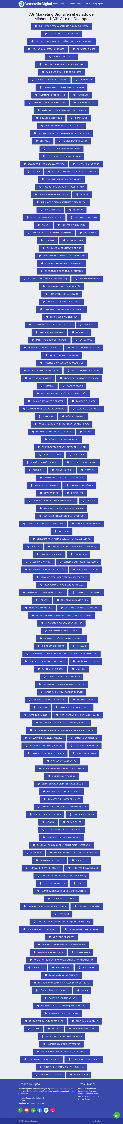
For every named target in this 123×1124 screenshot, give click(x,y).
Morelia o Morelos (84, 753)
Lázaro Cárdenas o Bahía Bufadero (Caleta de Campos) (62, 615)
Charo (78, 883)
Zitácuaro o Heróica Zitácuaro (44, 217)
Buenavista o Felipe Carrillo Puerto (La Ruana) (61, 723)
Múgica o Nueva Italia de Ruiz (61, 439)
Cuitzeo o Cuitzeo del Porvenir (49, 80)
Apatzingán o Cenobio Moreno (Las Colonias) (61, 1052)
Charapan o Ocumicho (84, 1021)
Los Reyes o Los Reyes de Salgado (61, 156)
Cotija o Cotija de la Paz (61, 761)
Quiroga (82, 194)
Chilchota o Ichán (84, 49)
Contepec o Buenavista (84, 746)
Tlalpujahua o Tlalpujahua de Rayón (61, 692)
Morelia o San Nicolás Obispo (61, 1013)
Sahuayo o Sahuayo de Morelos (46, 700)
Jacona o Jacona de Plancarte (45, 401)
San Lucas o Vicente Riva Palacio (61, 837)
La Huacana (83, 340)
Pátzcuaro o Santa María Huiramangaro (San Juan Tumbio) (61, 730)
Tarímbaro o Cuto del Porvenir (49, 340)
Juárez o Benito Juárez (61, 899)
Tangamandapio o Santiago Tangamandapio (61, 807)
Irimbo (82, 990)
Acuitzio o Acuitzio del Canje (61, 998)
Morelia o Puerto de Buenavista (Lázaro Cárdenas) (61, 133)
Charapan (42, 141)
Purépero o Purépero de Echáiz (41, 348)
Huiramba (76, 210)
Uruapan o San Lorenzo (71, 225)
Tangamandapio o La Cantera (61, 631)
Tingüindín (35, 470)
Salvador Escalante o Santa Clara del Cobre (61, 577)
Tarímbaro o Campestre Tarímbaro (61, 830)
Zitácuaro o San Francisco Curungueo (61, 309)
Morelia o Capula (84, 700)
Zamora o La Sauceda (50, 669)
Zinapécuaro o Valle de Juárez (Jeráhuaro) (72, 547)
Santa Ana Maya (50, 210)
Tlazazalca (88, 233)
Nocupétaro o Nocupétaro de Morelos (61, 585)
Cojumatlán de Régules (86, 524)
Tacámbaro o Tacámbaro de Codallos (50, 325)
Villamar (79, 646)
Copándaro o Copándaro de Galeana (43, 592)
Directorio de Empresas (87, 1091)
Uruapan (42, 600)
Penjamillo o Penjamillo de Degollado (61, 478)
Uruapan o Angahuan (61, 937)
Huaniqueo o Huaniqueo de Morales (61, 1036)
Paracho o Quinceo (36, 715)
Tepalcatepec (72, 822)
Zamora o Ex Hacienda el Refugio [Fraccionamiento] (61, 922)
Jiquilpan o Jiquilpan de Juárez (42, 1059)
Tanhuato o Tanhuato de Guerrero (61, 72)
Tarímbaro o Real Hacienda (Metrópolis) (61, 516)
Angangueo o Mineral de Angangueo (61, 263)
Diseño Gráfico (58, 4)
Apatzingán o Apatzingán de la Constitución (61, 393)
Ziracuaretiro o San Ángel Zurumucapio (61, 64)
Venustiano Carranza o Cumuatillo (43, 524)
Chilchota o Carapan (38, 562)
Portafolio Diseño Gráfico (88, 1094)
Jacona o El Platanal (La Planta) (61, 302)
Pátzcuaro (80, 95)
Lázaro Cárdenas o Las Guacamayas (43, 164)
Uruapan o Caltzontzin (50, 860)
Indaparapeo (78, 118)
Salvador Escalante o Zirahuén (45, 753)
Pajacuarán (83, 80)
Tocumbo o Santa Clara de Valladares (61, 363)
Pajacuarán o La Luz (61, 57)
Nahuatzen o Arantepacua (61, 317)
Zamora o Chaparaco (49, 554)
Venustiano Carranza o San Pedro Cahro (61, 256)
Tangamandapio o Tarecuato (39, 929)
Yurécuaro (46, 416)
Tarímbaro (86, 325)
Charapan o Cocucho (85, 569)
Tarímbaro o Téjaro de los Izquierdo (43, 409)
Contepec (47, 240)
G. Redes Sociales (75, 4)
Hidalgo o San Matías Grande (61, 34)
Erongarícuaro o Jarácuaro (61, 294)
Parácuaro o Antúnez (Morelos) (43, 746)
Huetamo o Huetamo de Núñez (42, 868)
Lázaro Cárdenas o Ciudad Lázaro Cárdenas (61, 891)
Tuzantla (88, 470)
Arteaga (54, 1029)
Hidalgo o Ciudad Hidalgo (82, 462)
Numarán (47, 386)
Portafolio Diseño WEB (87, 1089)
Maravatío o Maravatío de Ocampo (79, 378)
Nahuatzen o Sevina (87, 279)
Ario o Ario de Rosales (38, 378)
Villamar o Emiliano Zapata (83, 370)
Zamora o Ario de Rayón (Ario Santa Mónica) (61, 876)
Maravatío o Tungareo (86, 164)
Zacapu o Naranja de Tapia (45, 814)
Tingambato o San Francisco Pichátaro (61, 508)
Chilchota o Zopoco (81, 814)
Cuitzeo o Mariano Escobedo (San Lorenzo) (72, 171)
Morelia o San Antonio (38, 608)
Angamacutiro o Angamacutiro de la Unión (61, 447)
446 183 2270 (23, 1101)
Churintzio (35, 967)
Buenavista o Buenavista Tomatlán (45, 569)
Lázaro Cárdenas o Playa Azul (41, 370)
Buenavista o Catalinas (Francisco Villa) (61, 684)
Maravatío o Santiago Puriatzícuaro (61, 126)
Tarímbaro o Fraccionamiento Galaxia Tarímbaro (61, 26)
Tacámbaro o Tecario (85, 661)
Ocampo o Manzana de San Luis (82, 929)
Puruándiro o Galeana (82, 1029)
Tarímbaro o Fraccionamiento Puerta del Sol (61, 202)
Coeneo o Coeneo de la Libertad (61, 677)
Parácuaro (34, 853)
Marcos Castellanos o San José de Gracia (73, 853)
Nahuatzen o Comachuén (48, 952)
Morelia (33, 547)
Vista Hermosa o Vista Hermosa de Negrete (61, 784)
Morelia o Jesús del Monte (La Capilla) (61, 638)
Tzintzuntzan (80, 952)
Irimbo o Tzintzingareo (44, 485)
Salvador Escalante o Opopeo (72, 707)
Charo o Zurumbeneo (52, 883)
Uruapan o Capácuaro (83, 217)
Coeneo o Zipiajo (84, 103)
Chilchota (76, 455)
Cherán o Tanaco (50, 455)
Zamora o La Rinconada (84, 738)
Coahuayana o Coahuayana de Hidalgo (77, 715)
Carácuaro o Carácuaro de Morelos (61, 623)
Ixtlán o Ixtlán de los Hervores (61, 149)
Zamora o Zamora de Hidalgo (61, 975)
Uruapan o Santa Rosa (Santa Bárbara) (45, 279)
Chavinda (40, 707)
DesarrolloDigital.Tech (96, 1121)
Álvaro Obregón (72, 386)
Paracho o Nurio (62, 470)
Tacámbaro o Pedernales (50, 95)
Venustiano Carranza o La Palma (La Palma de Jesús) (61, 539)
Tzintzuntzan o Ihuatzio (73, 141)
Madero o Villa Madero (86, 409)
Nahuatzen (79, 860)
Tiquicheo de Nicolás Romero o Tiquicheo (51, 501)
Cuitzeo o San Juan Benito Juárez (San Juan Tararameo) (61, 41)
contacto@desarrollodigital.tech (31, 1098)
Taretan (88, 501)
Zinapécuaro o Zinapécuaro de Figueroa (61, 87)
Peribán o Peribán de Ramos (42, 462)
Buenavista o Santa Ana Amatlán (61, 286)
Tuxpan (85, 432)
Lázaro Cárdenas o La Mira (83, 348)
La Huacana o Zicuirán (61, 776)
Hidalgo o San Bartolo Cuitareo (46, 49)
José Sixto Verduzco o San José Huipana (61, 187)
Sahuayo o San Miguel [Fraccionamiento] (61, 768)
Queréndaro (75, 493)
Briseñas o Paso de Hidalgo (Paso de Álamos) (61, 1006)
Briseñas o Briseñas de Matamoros (51, 432)
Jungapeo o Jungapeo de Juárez (61, 799)
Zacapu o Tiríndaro (83, 401)
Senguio (48, 822)
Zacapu (43, 225)
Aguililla (79, 669)
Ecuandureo (86, 967)
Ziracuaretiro (49, 493)
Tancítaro (61, 914)
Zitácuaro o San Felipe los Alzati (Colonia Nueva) (61, 424)
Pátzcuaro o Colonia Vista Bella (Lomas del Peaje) (61, 983)
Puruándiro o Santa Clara (72, 600)
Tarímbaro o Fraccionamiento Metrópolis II (61, 110)
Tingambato (78, 554)
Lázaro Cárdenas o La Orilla (52, 990)
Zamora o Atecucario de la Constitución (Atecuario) (61, 845)
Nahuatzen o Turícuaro (49, 332)
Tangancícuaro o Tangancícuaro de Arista (62, 945)
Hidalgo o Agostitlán (49, 118)
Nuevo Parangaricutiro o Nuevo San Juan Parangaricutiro (61, 960)
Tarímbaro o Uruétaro (79, 485)
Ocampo (33, 171)
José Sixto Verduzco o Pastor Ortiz (61, 179)
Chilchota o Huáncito (50, 646)
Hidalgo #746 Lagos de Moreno (31, 1103)
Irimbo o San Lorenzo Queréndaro (44, 1021)
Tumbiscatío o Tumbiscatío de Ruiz (61, 248)
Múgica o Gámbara (73, 416)
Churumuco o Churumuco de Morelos (61, 271)
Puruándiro (80, 332)
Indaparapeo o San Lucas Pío (51, 194)
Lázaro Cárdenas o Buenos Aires (46, 103)
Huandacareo (61, 967)
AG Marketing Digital (94, 4)
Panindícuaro (79, 1075)
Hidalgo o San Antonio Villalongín (45, 661)
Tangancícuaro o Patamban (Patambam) (49, 233)
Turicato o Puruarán (87, 906)
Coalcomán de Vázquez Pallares (43, 738)
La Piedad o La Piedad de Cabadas (79, 608)
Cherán (33, 1029)
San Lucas (61, 531)
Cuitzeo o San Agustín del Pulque (78, 562)
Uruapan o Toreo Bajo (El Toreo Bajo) (44, 906)
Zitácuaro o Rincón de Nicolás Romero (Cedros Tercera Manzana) (61, 654)
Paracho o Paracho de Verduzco (61, 1044)
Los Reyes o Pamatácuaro (83, 868)
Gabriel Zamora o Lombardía (61, 355)
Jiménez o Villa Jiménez (86, 592)
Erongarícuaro (73, 240)
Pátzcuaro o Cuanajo (48, 1075)
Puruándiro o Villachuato (83, 1059)
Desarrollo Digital (38, 4)
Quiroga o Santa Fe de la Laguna (61, 791)
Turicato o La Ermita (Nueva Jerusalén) (61, 1067)
